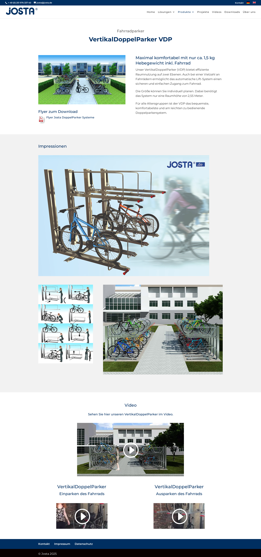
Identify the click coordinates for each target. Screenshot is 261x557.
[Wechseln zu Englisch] (254, 3)
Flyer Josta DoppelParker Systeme (70, 117)
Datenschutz (84, 544)
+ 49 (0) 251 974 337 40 (19, 2)
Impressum (62, 544)
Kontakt (239, 3)
